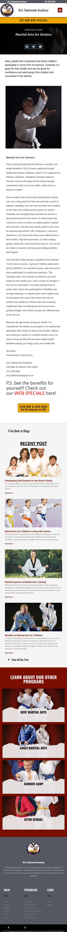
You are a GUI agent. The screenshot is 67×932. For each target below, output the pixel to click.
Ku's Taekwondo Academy (33, 10)
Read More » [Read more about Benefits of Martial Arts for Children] (9, 653)
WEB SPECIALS (29, 393)
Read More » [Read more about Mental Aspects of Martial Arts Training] (9, 597)
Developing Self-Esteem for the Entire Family (28, 480)
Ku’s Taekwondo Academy (34, 862)
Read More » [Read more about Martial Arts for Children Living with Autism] (9, 544)
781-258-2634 (50, 1)
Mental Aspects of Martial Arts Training (25, 582)
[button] (60, 10)
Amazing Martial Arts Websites (54, 931)
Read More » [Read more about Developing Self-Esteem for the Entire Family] (9, 493)
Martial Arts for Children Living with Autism (28, 531)
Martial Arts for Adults (33, 30)
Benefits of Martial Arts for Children (23, 635)
